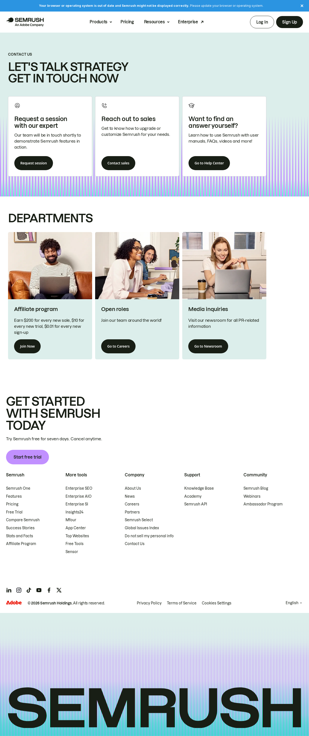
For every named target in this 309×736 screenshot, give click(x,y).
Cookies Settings (216, 603)
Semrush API (195, 504)
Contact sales (118, 163)
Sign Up (289, 22)
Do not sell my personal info (149, 536)
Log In (262, 22)
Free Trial (14, 512)
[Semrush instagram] (19, 590)
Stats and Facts (19, 536)
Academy (193, 496)
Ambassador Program (263, 504)
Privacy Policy (149, 603)
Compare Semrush (23, 520)
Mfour (71, 520)
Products (98, 22)
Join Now (27, 346)
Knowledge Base (199, 488)
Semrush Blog (255, 488)
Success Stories (20, 528)
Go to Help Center (209, 163)
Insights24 (74, 512)
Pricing (127, 22)
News (130, 496)
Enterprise (188, 22)
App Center (76, 528)
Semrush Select (139, 520)
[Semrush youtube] (39, 590)
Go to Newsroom (208, 346)
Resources (154, 22)
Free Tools (75, 544)
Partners (132, 512)
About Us (133, 488)
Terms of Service (182, 603)
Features (14, 496)
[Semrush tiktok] (29, 590)
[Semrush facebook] (49, 590)
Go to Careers (118, 346)
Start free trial (27, 457)
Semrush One (18, 488)
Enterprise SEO (79, 488)
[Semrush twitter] (59, 590)
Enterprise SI (77, 504)
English (292, 603)
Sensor (72, 552)
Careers (132, 504)
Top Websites (77, 536)
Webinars (252, 496)
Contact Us (135, 544)
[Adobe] (14, 602)
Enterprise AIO (79, 496)
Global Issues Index (142, 528)
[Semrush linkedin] (9, 590)
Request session (33, 163)
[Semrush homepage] (25, 22)
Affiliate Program (21, 544)
